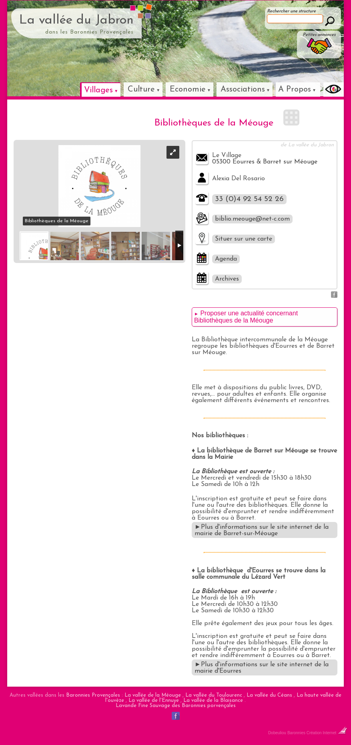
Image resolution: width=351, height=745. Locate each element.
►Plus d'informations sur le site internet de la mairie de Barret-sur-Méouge (262, 530)
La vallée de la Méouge (152, 695)
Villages (98, 90)
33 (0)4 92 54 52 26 (249, 199)
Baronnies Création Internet (317, 733)
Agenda (226, 259)
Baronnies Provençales (93, 695)
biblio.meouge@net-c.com (252, 219)
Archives (227, 279)
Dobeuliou (277, 733)
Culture (141, 90)
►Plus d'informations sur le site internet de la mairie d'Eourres (262, 667)
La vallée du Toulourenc (213, 695)
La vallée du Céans (269, 695)
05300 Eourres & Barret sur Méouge (264, 162)
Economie (188, 90)
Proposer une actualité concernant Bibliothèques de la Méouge (246, 317)
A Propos (294, 90)
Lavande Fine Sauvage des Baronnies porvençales (176, 705)
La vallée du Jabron (76, 20)
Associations (243, 90)
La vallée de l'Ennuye (153, 700)
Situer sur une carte (243, 239)
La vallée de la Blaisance (213, 700)
